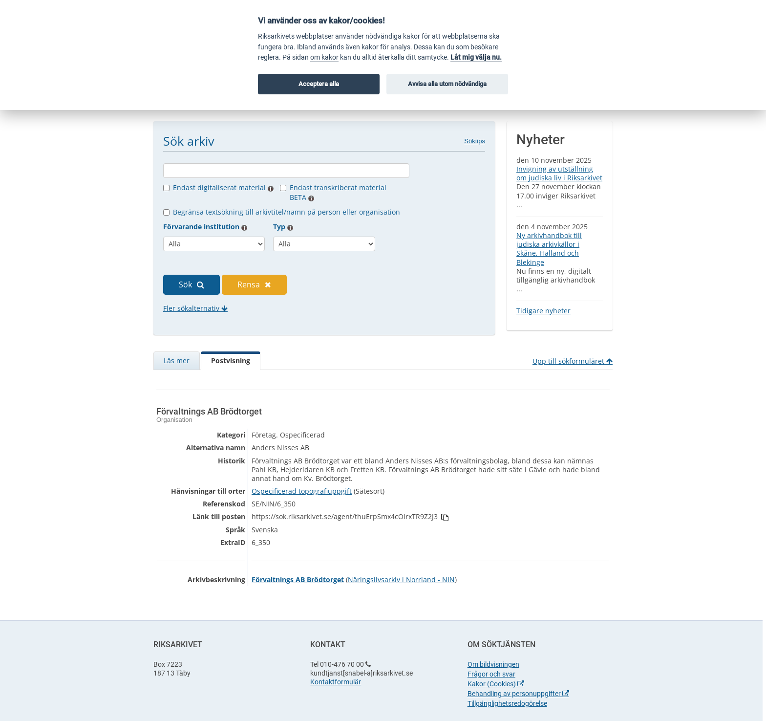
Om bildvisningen (493, 664)
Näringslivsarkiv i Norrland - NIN (401, 579)
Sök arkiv (188, 141)
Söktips (474, 141)
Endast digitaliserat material (223, 187)
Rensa (254, 284)
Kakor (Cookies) (496, 684)
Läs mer (177, 360)
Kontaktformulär (335, 682)
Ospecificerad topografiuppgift (302, 491)
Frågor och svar (491, 674)
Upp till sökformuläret (572, 361)
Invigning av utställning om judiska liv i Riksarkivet (559, 173)
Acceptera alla (318, 83)
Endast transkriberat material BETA (338, 192)
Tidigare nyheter (543, 310)
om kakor (324, 57)
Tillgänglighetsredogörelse (507, 703)
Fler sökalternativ (195, 308)
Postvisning (230, 360)
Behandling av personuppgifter (518, 694)
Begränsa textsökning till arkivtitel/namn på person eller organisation (286, 212)
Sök (191, 284)
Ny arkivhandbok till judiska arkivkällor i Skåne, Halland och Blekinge (549, 249)
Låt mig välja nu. (476, 57)
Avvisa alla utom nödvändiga (447, 83)
